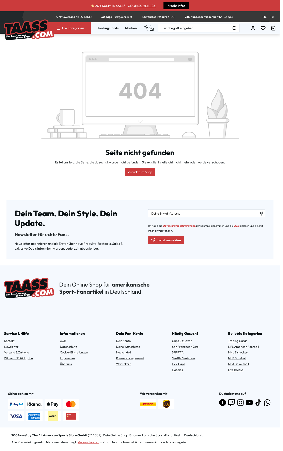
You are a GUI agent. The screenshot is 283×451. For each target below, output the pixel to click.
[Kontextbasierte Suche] (149, 28)
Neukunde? (123, 352)
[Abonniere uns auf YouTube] (249, 402)
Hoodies (177, 370)
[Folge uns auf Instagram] (240, 402)
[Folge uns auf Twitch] (231, 402)
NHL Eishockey (238, 352)
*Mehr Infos (176, 6)
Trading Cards (108, 28)
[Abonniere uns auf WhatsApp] (267, 402)
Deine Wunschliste (128, 347)
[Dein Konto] (253, 28)
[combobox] (194, 28)
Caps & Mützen (182, 341)
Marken (131, 28)
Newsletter (11, 347)
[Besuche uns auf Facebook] (222, 402)
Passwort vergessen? (130, 358)
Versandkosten (88, 442)
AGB (236, 225)
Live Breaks (235, 370)
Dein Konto (123, 341)
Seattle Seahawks (183, 358)
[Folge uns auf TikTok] (258, 402)
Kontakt (9, 341)
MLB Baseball (237, 358)
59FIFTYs (178, 352)
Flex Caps (178, 364)
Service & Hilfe (16, 333)
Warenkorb (123, 364)
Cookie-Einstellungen (74, 352)
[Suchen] (235, 28)
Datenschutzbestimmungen (179, 225)
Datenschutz (68, 347)
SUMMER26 (148, 6)
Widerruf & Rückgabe (18, 358)
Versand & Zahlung (16, 352)
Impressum (67, 358)
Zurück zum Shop (140, 172)
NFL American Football (243, 347)
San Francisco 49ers (185, 347)
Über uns (66, 364)
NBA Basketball (238, 364)
